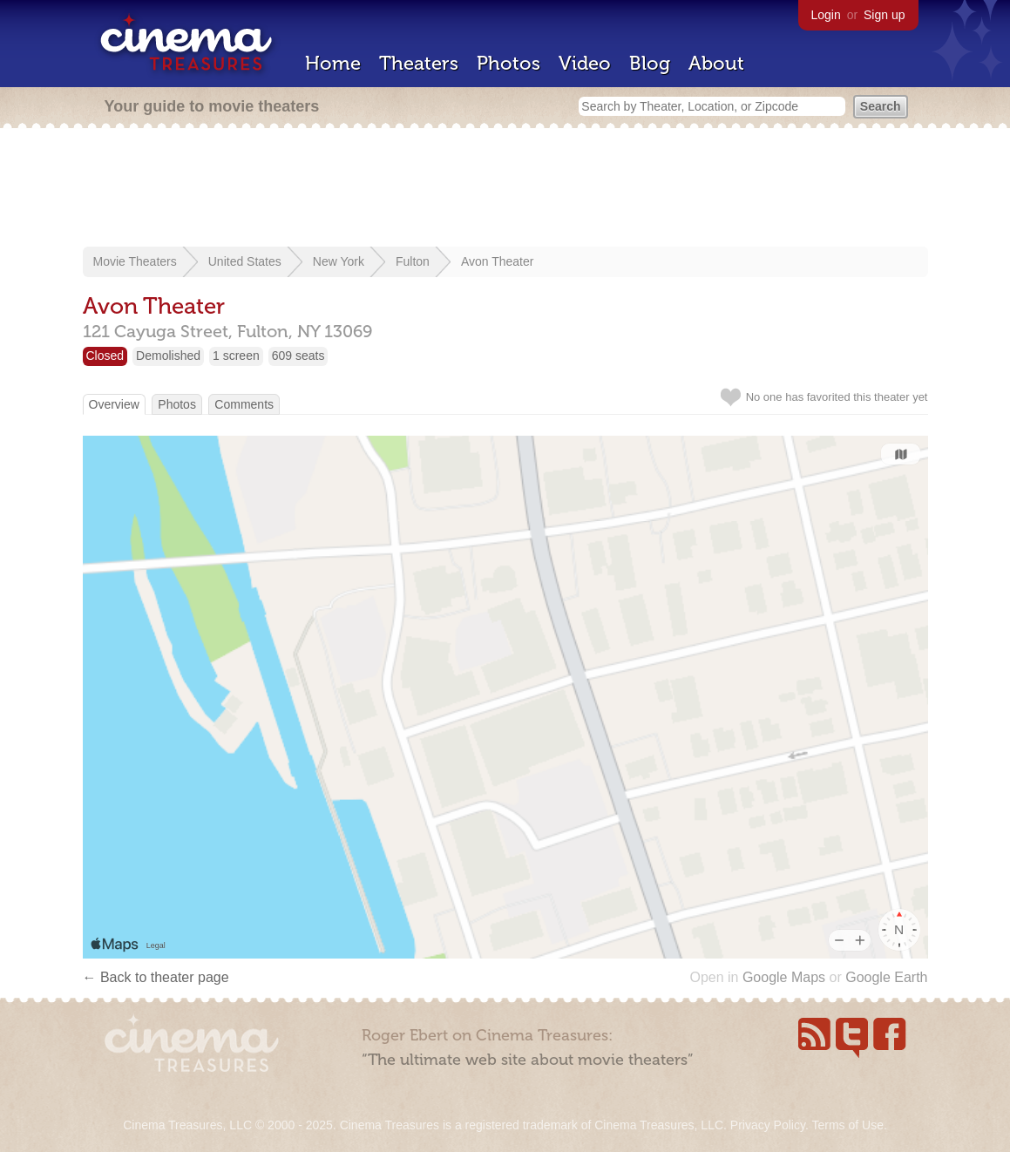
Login (826, 15)
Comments (244, 404)
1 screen (236, 356)
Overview (114, 404)
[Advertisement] (505, 189)
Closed (105, 356)
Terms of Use (847, 1125)
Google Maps (783, 977)
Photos (508, 63)
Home (333, 63)
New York (338, 261)
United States (244, 261)
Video (585, 63)
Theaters (418, 63)
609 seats (298, 356)
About (716, 63)
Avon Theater (497, 261)
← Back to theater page (156, 977)
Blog (649, 63)
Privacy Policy (767, 1125)
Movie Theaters (135, 261)
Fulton (413, 261)
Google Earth (886, 977)
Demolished (168, 356)
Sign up (884, 15)
